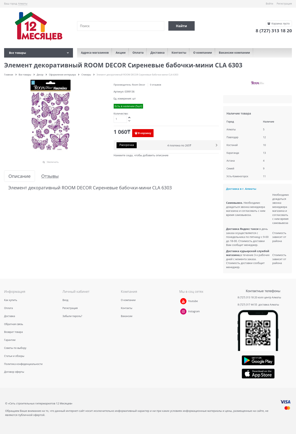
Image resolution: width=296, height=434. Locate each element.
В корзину (144, 133)
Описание (19, 176)
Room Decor (138, 84)
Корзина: (280, 23)
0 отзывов (155, 84)
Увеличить (53, 161)
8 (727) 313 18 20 (247, 297)
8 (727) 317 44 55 (248, 304)
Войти (269, 3)
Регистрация (284, 3)
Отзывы (50, 176)
